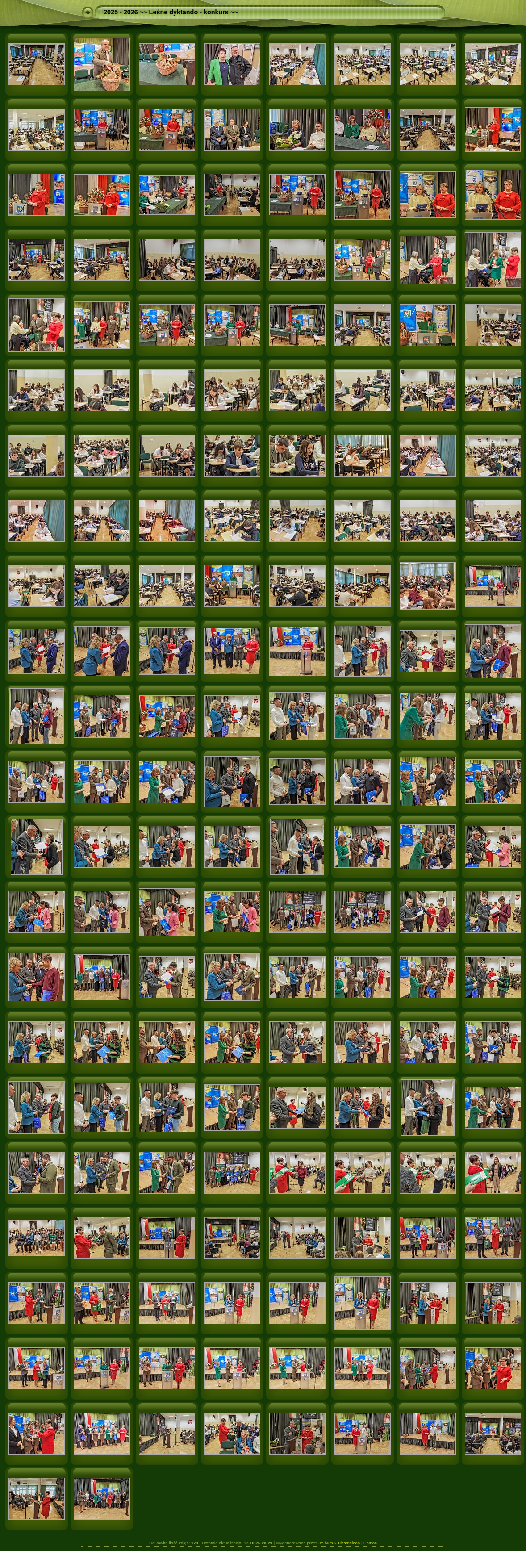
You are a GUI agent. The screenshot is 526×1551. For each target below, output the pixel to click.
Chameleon (349, 1542)
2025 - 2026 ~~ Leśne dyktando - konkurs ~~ (171, 12)
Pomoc (370, 1542)
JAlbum (325, 1542)
